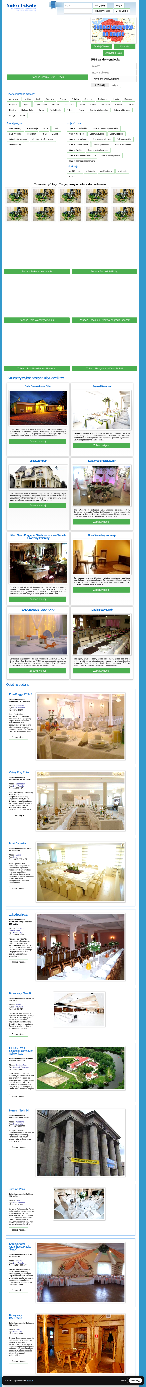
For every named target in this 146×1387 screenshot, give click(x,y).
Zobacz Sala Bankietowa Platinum (36, 368)
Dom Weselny (15, 128)
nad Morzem (74, 171)
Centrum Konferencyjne (42, 139)
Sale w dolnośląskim (78, 128)
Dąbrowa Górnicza (122, 110)
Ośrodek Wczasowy (18, 139)
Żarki (18, 1200)
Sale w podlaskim (102, 145)
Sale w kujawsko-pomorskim (105, 128)
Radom (55, 104)
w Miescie (122, 171)
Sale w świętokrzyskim (98, 150)
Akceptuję (135, 1380)
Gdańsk (75, 99)
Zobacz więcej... (19, 737)
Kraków (27, 99)
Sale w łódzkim (116, 134)
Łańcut (18, 855)
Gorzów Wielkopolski (99, 110)
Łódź (38, 99)
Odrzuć (123, 1380)
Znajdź (119, 5)
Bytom (41, 110)
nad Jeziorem (106, 171)
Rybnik (70, 110)
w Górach (90, 171)
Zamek (55, 134)
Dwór (56, 128)
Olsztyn (12, 110)
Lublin (116, 99)
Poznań (63, 99)
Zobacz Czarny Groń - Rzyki (48, 77)
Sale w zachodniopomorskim (82, 161)
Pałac (44, 134)
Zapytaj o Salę (113, 53)
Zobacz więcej (38, 441)
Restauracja (32, 128)
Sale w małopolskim (78, 139)
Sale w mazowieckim (102, 139)
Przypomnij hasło (102, 11)
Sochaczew (20, 784)
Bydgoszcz (103, 99)
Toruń (82, 104)
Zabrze (130, 104)
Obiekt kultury (15, 145)
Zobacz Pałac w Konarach (37, 271)
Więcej (115, 85)
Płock (22, 115)
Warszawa (13, 99)
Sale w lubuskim (97, 134)
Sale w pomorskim (123, 145)
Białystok (13, 104)
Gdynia (26, 104)
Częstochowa (41, 104)
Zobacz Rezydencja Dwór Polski (104, 368)
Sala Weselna (15, 134)
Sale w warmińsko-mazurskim (82, 155)
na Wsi (72, 176)
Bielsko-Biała (27, 110)
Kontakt (124, 46)
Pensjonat (31, 134)
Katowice (128, 99)
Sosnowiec (69, 104)
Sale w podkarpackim (78, 145)
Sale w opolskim (124, 139)
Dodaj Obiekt (122, 11)
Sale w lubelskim (76, 134)
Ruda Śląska (55, 110)
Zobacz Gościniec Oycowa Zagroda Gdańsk (104, 320)
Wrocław (50, 99)
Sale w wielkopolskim (110, 155)
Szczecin (89, 99)
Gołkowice (20, 706)
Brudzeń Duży (21, 1065)
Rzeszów (106, 104)
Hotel (45, 128)
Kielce (93, 104)
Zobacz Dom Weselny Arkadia (37, 320)
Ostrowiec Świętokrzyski (16, 929)
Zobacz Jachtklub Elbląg (104, 271)
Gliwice (118, 104)
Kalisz (18, 1329)
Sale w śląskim (76, 150)
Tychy (81, 110)
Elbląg (12, 115)
